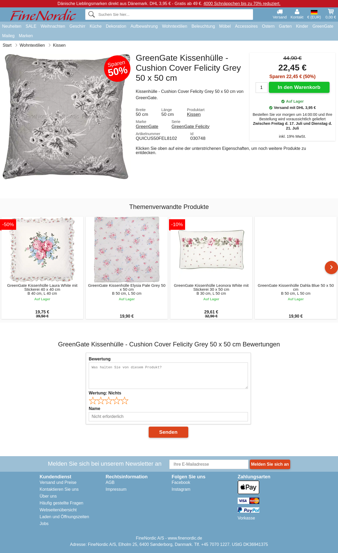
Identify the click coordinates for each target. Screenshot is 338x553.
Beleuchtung (203, 26)
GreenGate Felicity (190, 126)
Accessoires (246, 26)
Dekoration (116, 26)
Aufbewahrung (144, 26)
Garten (285, 26)
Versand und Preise (58, 482)
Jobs (44, 523)
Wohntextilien (174, 26)
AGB (110, 482)
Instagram (181, 489)
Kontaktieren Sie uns (59, 489)
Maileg (8, 36)
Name (94, 408)
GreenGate (322, 26)
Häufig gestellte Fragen (61, 503)
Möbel (225, 26)
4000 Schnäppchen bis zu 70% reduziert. (241, 3)
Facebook (181, 482)
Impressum (116, 489)
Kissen (194, 114)
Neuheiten (11, 26)
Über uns (48, 496)
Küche (95, 26)
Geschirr (77, 26)
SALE (31, 26)
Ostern (268, 26)
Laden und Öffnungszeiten (64, 516)
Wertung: (105, 393)
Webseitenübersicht (58, 510)
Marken (26, 36)
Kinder (302, 26)
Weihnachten (53, 26)
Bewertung (100, 359)
